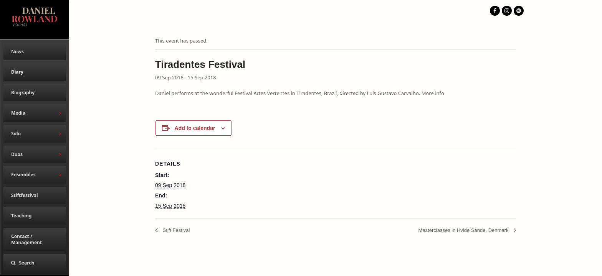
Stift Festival (175, 230)
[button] (34, 263)
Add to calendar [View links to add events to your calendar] (195, 128)
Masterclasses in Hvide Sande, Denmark (464, 230)
